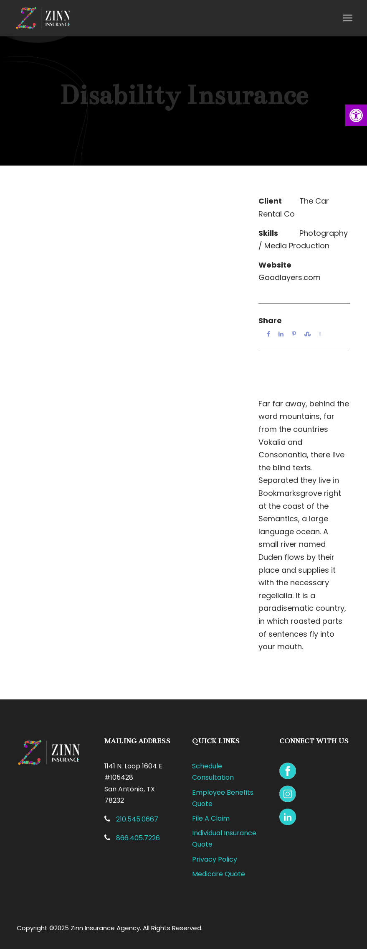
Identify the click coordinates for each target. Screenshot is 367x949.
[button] (356, 115)
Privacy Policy (214, 859)
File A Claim (211, 818)
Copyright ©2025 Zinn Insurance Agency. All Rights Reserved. (109, 927)
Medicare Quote (218, 874)
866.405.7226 (138, 838)
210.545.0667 (137, 819)
